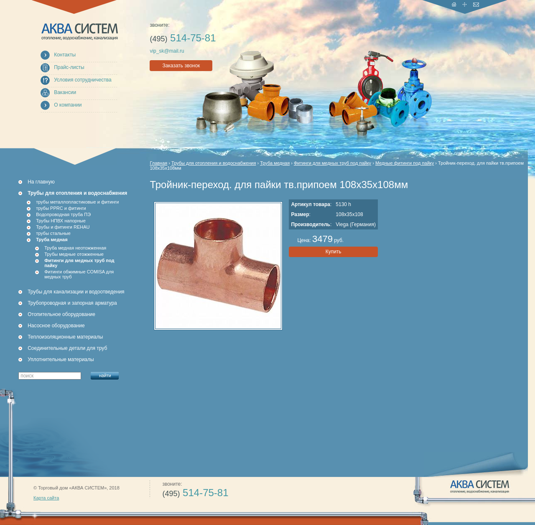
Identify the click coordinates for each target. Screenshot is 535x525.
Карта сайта (46, 497)
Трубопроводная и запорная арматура (72, 303)
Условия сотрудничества (82, 80)
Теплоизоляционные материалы (65, 337)
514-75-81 (183, 37)
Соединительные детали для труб (67, 348)
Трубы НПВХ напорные (61, 220)
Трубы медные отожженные (74, 254)
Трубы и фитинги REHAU (62, 226)
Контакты (65, 55)
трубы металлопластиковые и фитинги (77, 201)
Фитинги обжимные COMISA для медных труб (79, 274)
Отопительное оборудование (61, 314)
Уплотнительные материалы (61, 359)
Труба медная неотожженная (75, 247)
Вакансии (65, 92)
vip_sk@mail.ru (167, 51)
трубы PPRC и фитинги (61, 208)
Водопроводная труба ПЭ (63, 214)
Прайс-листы (69, 67)
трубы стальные (53, 233)
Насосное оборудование (56, 326)
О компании (68, 105)
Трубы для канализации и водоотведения (76, 292)
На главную (41, 182)
